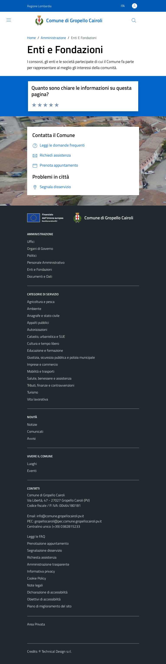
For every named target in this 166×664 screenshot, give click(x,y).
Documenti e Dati (39, 276)
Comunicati (35, 431)
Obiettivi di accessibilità (44, 599)
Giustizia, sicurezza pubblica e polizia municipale (61, 357)
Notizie (32, 424)
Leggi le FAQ (36, 536)
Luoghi (32, 463)
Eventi (31, 470)
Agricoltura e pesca (40, 301)
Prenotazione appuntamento (48, 543)
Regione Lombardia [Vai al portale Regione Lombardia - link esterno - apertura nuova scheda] (39, 6)
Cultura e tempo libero (43, 343)
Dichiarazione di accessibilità (47, 592)
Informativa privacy (41, 571)
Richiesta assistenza (41, 557)
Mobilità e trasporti (40, 371)
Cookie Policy (36, 578)
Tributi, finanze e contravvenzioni (50, 385)
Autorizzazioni (37, 329)
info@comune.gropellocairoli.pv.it (60, 516)
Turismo (32, 392)
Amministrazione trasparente (48, 564)
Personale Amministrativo (45, 262)
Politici (31, 255)
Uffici (30, 241)
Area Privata (36, 624)
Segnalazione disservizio (44, 550)
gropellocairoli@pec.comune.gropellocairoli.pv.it (68, 521)
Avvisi (31, 438)
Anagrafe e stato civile (43, 315)
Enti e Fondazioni (39, 269)
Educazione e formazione (45, 350)
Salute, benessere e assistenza (49, 378)
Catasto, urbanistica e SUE (46, 336)
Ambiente (34, 308)
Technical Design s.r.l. (57, 651)
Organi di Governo (40, 248)
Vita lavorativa (37, 399)
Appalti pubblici (38, 322)
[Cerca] (133, 20)
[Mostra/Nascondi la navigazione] (8, 20)
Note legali (35, 585)
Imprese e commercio (42, 364)
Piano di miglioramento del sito (49, 606)
